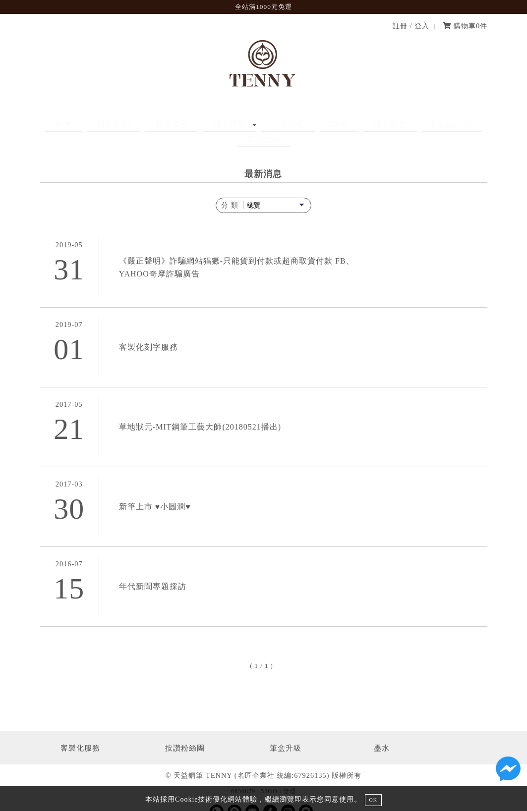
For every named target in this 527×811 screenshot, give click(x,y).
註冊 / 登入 (411, 26)
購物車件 (465, 26)
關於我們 (113, 124)
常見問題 (259, 124)
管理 (289, 776)
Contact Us (393, 124)
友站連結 (446, 124)
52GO (269, 776)
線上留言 (341, 124)
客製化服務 (80, 733)
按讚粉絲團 (185, 733)
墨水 (382, 733)
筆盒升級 (285, 733)
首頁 (72, 124)
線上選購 (210, 124)
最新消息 (161, 124)
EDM (300, 124)
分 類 (229, 190)
